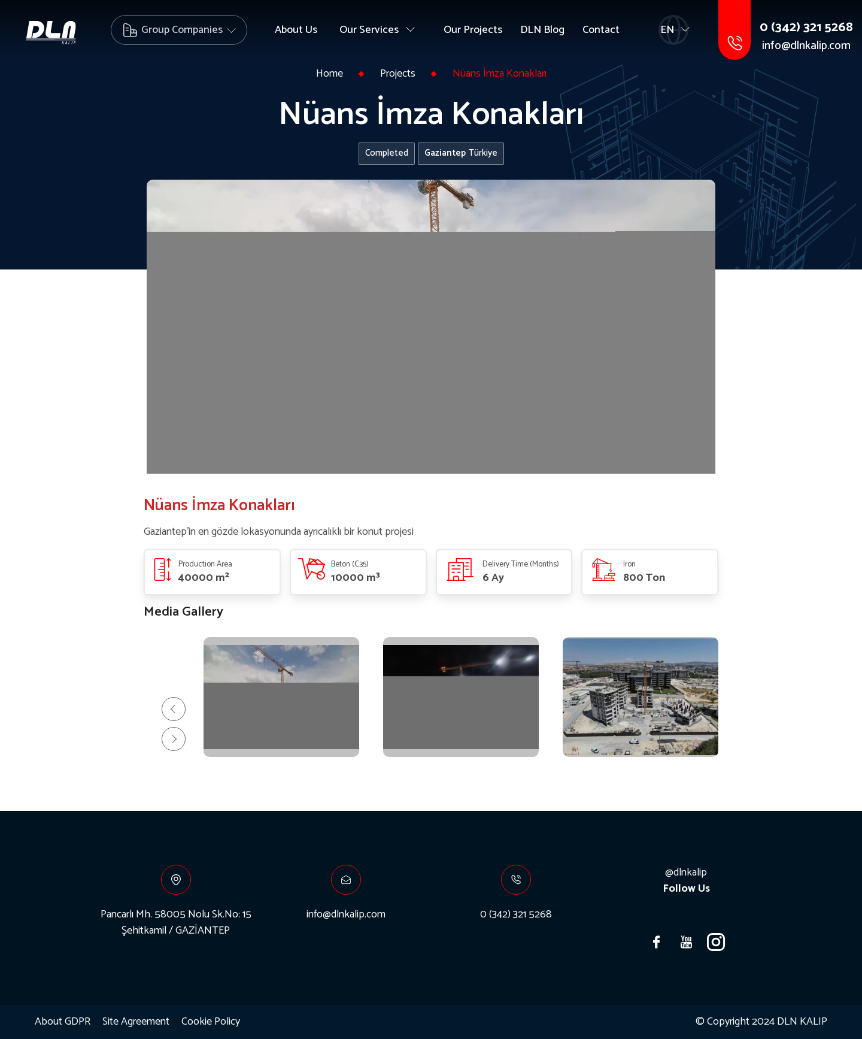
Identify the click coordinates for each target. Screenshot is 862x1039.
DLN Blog (542, 30)
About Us (296, 30)
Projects (397, 74)
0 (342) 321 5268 (806, 28)
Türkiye (460, 153)
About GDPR (62, 1022)
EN (667, 30)
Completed (386, 153)
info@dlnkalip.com (806, 46)
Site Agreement (135, 1022)
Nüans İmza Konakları (500, 74)
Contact (601, 30)
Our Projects (473, 30)
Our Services (369, 30)
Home (329, 74)
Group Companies (182, 30)
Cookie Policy (210, 1022)
